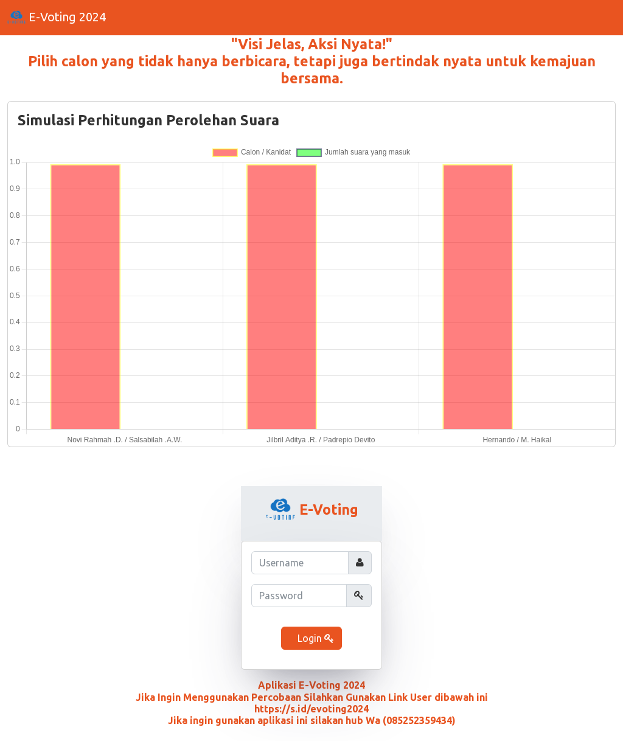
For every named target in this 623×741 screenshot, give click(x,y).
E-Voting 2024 (56, 18)
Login (314, 638)
